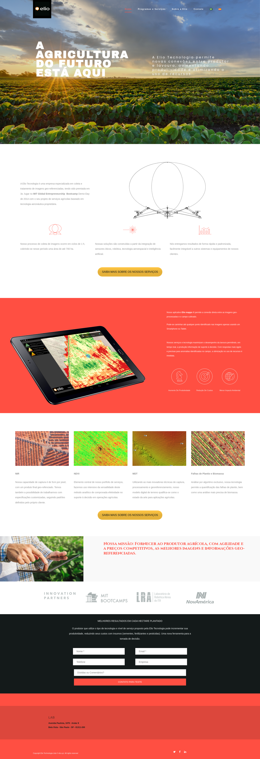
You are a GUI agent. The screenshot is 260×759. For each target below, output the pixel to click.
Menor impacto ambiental (230, 390)
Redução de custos (204, 390)
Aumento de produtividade (179, 390)
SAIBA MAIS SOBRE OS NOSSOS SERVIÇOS (130, 271)
